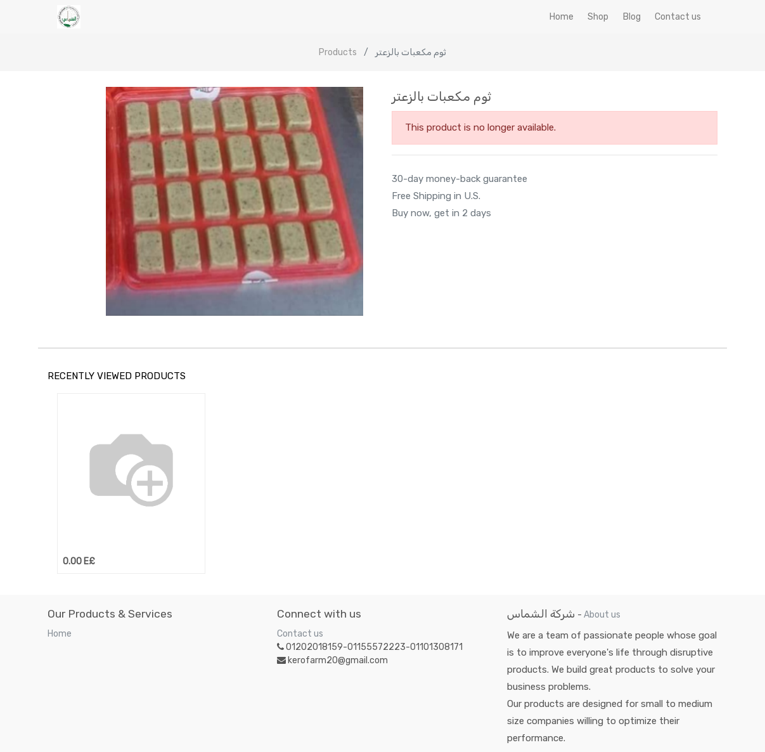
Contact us (300, 633)
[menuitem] (562, 17)
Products (338, 52)
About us (602, 614)
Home (60, 633)
